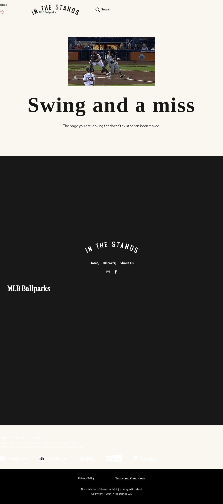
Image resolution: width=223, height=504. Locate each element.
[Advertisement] (111, 197)
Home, (94, 263)
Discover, (109, 263)
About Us (126, 263)
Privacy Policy (86, 478)
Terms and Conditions (130, 478)
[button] (28, 12)
